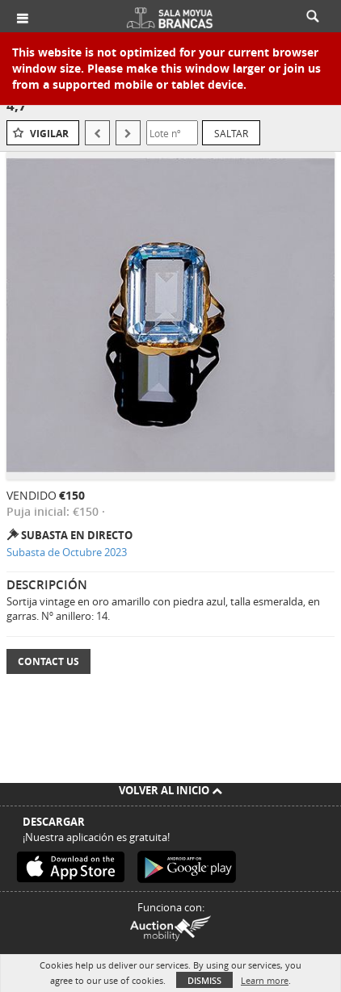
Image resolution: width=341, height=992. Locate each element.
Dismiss (204, 980)
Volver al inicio (170, 790)
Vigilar (49, 133)
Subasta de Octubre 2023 (66, 552)
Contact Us (48, 661)
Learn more (264, 980)
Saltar (231, 133)
